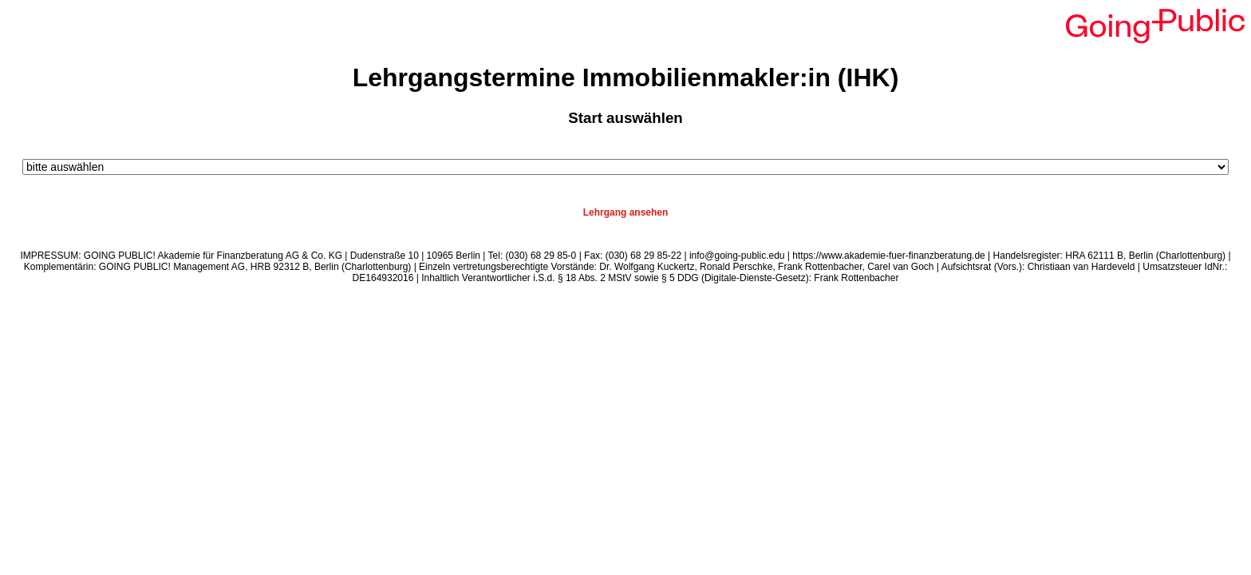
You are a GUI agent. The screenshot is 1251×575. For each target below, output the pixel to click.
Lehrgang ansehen (626, 212)
